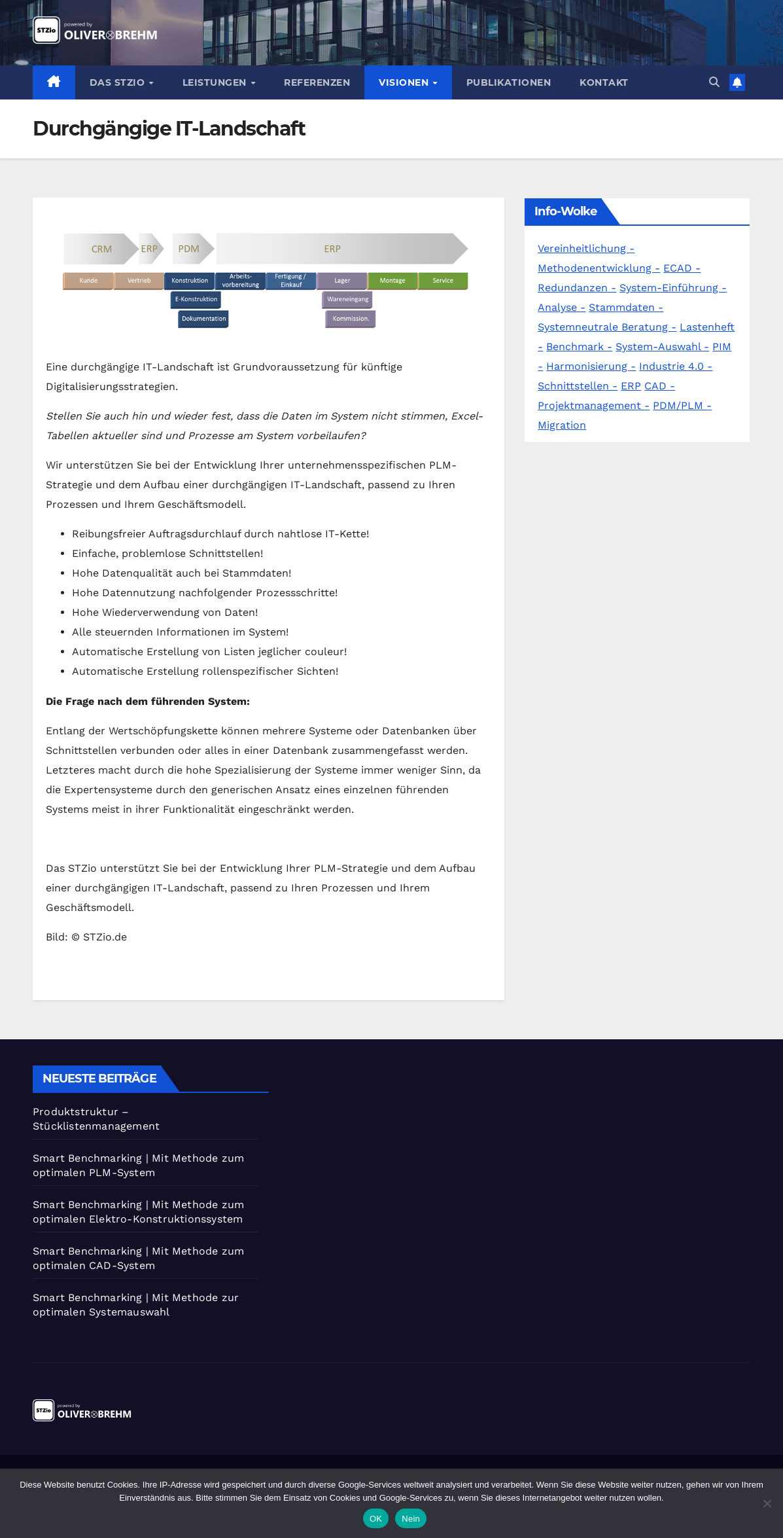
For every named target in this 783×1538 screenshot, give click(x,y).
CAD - (659, 386)
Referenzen (317, 82)
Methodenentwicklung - (599, 268)
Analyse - (561, 307)
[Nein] (766, 1503)
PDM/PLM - (682, 405)
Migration (562, 425)
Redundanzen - (577, 287)
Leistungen (216, 82)
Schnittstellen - (578, 386)
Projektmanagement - (594, 405)
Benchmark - (579, 346)
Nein (411, 1519)
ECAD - (682, 268)
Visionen (405, 82)
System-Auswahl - (662, 346)
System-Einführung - (673, 287)
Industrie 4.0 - (675, 366)
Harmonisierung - (591, 366)
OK (376, 1519)
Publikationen (508, 82)
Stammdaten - (626, 307)
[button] (714, 82)
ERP (631, 386)
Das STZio (119, 82)
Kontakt (604, 82)
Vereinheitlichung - (586, 248)
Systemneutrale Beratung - (607, 327)
